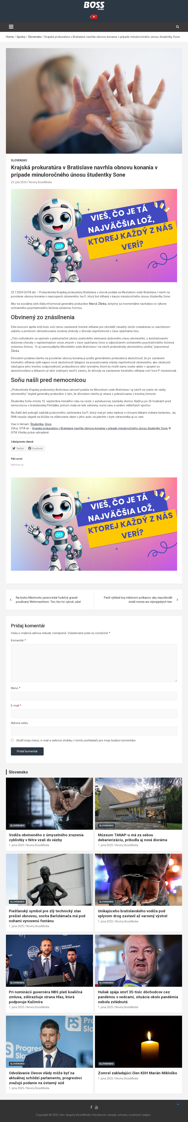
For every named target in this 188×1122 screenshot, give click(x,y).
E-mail (16, 705)
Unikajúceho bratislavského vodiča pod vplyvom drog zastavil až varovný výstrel (132, 913)
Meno (15, 688)
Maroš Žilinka (97, 304)
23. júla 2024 (19, 182)
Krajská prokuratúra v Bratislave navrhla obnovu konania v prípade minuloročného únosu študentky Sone (100, 428)
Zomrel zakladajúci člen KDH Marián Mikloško (137, 1073)
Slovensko (19, 160)
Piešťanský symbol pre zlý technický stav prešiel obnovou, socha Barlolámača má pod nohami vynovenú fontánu (47, 916)
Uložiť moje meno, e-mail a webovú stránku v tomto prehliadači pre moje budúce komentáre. (76, 740)
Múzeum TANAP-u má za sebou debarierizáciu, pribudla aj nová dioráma (132, 837)
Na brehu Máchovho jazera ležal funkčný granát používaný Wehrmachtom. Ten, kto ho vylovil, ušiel (48, 600)
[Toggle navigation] (11, 26)
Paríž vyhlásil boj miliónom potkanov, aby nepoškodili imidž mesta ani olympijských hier (138, 600)
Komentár (18, 640)
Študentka (36, 424)
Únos (48, 424)
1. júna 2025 (16, 845)
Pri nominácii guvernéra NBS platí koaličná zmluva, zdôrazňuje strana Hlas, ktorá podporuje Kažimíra (45, 997)
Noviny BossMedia (40, 182)
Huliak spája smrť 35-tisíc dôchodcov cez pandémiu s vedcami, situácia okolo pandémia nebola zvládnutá (138, 997)
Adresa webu (19, 723)
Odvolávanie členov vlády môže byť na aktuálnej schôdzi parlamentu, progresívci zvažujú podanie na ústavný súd (45, 1078)
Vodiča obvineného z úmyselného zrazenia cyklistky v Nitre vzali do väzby (46, 837)
